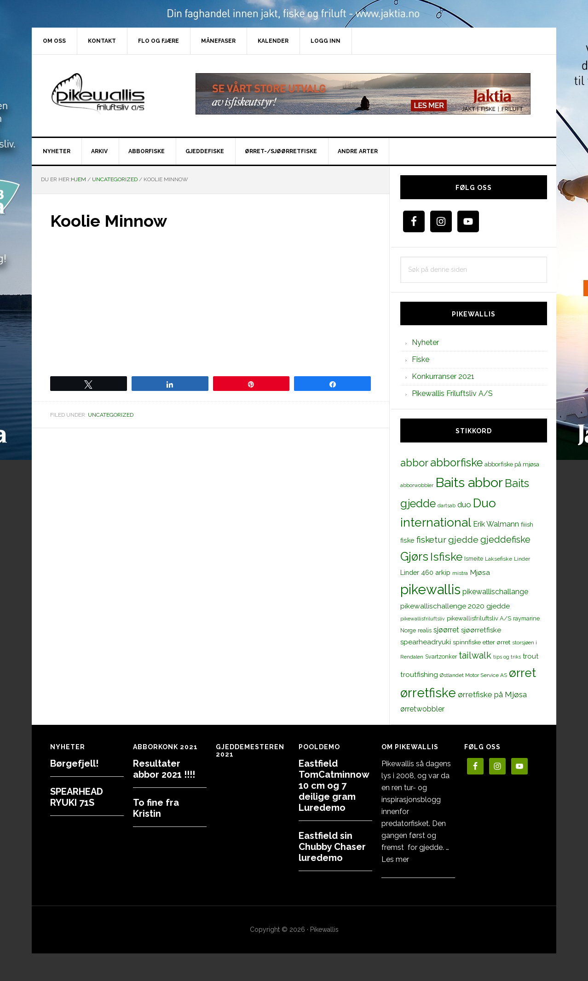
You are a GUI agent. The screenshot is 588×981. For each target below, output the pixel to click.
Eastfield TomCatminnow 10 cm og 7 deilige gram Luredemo (334, 785)
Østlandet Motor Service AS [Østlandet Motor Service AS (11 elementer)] (473, 675)
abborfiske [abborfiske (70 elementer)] (456, 462)
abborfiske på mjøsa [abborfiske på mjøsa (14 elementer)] (511, 464)
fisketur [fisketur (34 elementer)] (431, 539)
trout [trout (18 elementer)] (530, 656)
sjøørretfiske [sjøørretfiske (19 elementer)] (481, 630)
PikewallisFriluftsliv (110, 94)
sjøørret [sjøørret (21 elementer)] (446, 629)
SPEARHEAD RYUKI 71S (76, 797)
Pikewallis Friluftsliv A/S (452, 393)
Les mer (395, 859)
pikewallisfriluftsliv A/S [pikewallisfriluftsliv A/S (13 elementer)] (479, 618)
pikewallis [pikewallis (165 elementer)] (430, 589)
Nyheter (425, 342)
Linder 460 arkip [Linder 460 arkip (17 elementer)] (425, 572)
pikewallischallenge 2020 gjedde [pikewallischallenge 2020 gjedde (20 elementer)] (455, 606)
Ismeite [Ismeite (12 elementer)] (473, 558)
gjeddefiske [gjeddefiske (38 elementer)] (505, 539)
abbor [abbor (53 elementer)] (414, 463)
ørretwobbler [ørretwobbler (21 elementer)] (422, 709)
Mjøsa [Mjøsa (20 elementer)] (480, 572)
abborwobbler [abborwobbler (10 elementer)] (416, 485)
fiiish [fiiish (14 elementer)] (527, 524)
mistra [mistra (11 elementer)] (460, 573)
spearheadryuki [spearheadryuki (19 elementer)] (425, 642)
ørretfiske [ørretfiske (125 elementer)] (428, 692)
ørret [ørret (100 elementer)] (522, 673)
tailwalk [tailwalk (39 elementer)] (475, 655)
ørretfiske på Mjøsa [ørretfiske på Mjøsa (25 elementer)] (492, 694)
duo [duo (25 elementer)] (464, 504)
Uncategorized (110, 415)
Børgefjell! (74, 763)
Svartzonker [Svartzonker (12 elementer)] (441, 656)
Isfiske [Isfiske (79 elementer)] (446, 556)
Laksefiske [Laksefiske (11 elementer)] (498, 559)
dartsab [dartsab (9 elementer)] (446, 505)
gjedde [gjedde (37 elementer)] (463, 539)
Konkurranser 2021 (443, 376)
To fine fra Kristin (156, 808)
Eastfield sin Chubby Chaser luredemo (332, 846)
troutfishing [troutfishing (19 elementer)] (419, 675)
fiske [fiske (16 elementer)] (407, 540)
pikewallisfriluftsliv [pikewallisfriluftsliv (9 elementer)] (422, 618)
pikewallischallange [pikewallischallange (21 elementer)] (495, 591)
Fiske (420, 359)
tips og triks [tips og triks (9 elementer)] (507, 657)
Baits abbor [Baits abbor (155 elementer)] (469, 482)
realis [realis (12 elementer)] (425, 630)
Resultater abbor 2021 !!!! (164, 769)
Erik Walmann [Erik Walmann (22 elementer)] (496, 524)
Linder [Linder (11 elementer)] (522, 559)
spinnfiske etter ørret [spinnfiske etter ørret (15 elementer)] (481, 642)
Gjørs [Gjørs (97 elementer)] (414, 556)
